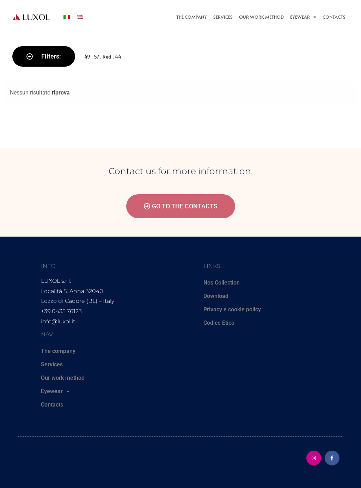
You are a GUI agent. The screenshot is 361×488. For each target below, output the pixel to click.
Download (215, 296)
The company (191, 17)
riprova (61, 92)
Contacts (334, 17)
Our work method (261, 17)
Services (223, 17)
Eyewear (303, 17)
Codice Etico (218, 322)
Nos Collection (221, 282)
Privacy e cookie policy (232, 309)
